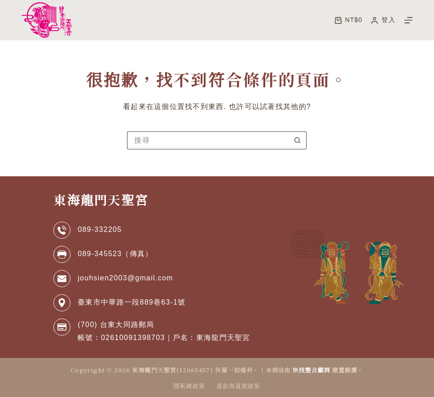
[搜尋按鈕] (298, 140)
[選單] (408, 20)
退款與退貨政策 (238, 386)
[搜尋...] (208, 140)
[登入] (383, 20)
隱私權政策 (189, 386)
